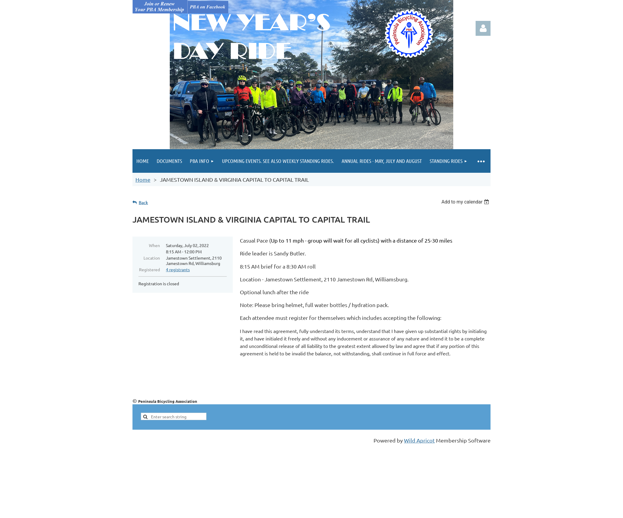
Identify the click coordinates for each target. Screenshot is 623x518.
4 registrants (178, 269)
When (154, 245)
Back (143, 202)
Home (142, 179)
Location (152, 257)
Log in (483, 28)
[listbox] (466, 202)
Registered (149, 269)
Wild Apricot (419, 440)
